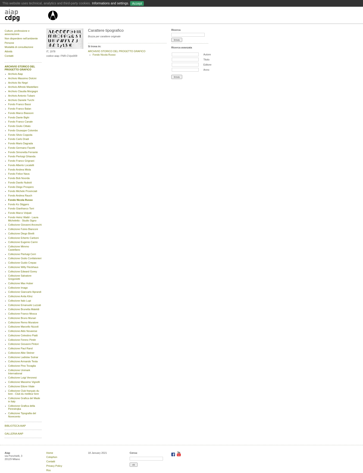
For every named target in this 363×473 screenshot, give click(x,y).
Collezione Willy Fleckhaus (23, 267)
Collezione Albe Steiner (21, 352)
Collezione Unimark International (19, 372)
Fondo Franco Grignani (21, 160)
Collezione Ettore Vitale (21, 386)
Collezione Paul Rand (20, 348)
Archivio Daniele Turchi (21, 100)
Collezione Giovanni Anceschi (25, 224)
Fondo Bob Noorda (19, 178)
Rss (48, 470)
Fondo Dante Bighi (18, 117)
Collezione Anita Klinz (20, 296)
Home (49, 452)
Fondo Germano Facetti (21, 147)
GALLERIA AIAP (14, 433)
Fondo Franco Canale (20, 121)
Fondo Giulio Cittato (19, 126)
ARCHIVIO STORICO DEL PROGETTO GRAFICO (20, 68)
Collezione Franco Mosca (22, 313)
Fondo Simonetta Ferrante (23, 152)
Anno (206, 69)
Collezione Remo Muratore (23, 322)
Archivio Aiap (15, 74)
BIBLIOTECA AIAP (15, 425)
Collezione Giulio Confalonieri (24, 258)
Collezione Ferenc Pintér (22, 339)
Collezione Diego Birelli (21, 233)
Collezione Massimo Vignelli (24, 382)
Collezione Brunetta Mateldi (23, 309)
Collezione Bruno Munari (22, 318)
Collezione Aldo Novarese (22, 331)
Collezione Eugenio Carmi (23, 242)
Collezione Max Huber (20, 283)
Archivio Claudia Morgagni (23, 91)
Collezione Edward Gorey (22, 271)
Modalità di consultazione (19, 47)
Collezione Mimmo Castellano (18, 248)
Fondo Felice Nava (18, 173)
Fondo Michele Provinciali (22, 191)
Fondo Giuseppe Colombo (23, 130)
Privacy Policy (54, 465)
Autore (207, 54)
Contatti (9, 55)
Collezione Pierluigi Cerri (22, 254)
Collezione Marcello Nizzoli (23, 326)
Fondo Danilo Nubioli (20, 182)
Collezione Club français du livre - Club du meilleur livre (23, 392)
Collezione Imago (18, 287)
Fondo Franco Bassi (19, 104)
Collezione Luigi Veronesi (22, 377)
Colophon (51, 457)
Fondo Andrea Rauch (20, 195)
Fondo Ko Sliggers (18, 204)
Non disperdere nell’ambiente (21, 38)
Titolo (206, 59)
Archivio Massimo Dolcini (22, 78)
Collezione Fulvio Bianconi (23, 229)
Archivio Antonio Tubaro (21, 95)
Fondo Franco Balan (19, 108)
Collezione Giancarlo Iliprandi (24, 291)
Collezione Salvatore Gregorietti (19, 277)
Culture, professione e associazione (17, 32)
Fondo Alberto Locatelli (21, 165)
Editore (207, 64)
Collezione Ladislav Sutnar (23, 357)
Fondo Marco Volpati (19, 212)
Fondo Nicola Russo (20, 200)
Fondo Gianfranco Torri (21, 208)
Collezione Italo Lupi (19, 300)
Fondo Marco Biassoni (20, 113)
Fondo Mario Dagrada (20, 143)
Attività (8, 51)
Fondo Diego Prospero (21, 187)
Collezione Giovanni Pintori (23, 344)
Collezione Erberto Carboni (23, 237)
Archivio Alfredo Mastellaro (23, 86)
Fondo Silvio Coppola (20, 134)
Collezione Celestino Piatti (23, 335)
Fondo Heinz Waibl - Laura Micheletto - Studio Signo (23, 219)
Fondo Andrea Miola (19, 169)
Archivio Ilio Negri (18, 82)
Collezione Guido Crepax (22, 262)
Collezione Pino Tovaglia (22, 365)
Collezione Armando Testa (23, 361)
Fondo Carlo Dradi (18, 139)
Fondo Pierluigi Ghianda (21, 156)
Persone (9, 42)
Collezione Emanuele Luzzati (24, 305)
